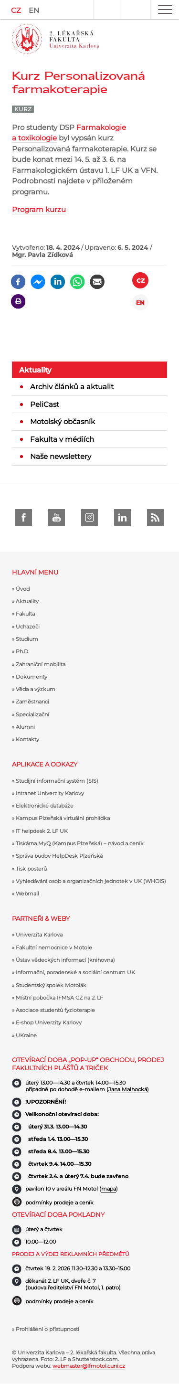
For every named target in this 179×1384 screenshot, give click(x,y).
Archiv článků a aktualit (72, 386)
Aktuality (35, 369)
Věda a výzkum (35, 689)
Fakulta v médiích (62, 439)
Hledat (136, 9)
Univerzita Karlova (39, 934)
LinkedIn (122, 517)
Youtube (56, 517)
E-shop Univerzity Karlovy (49, 1022)
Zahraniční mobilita (40, 664)
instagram (89, 517)
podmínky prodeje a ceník (59, 1202)
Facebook (23, 517)
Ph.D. (22, 651)
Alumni (25, 727)
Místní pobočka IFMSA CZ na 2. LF (59, 997)
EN (34, 10)
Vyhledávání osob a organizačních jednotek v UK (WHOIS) (91, 881)
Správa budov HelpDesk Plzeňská (59, 855)
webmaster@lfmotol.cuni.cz (89, 1366)
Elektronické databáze (45, 805)
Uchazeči (28, 626)
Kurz (23, 109)
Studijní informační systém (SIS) (57, 780)
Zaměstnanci (32, 701)
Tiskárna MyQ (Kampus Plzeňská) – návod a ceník (80, 843)
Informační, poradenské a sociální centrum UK (75, 972)
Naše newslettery (60, 456)
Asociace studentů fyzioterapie (55, 1010)
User (107, 9)
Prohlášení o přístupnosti (47, 1329)
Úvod (23, 589)
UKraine (26, 1035)
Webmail (27, 893)
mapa (108, 1188)
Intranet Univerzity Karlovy (50, 793)
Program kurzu (39, 209)
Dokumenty (31, 676)
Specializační (32, 714)
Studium (27, 639)
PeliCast (44, 404)
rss (155, 517)
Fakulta (25, 613)
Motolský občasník (62, 421)
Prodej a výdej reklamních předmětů (70, 1254)
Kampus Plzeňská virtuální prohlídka (63, 818)
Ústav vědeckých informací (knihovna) (65, 960)
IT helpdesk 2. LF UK (42, 831)
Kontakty (27, 739)
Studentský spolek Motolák (51, 985)
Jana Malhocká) (128, 1089)
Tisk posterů (31, 868)
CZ (16, 10)
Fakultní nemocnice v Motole (54, 947)
